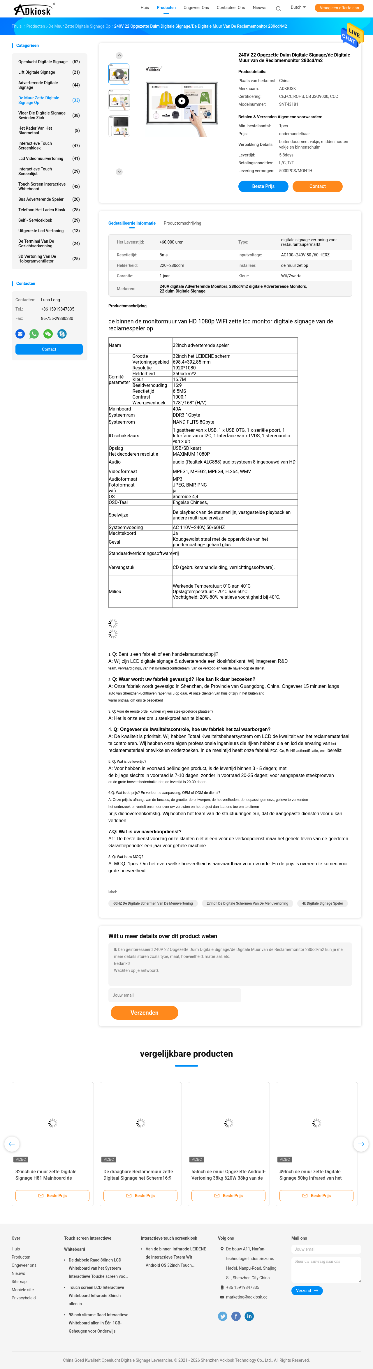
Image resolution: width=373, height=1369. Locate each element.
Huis (16, 1249)
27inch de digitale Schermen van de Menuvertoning (247, 903)
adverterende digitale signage (49, 85)
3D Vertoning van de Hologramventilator (49, 258)
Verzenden (145, 1012)
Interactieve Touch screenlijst (49, 171)
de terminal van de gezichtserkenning (49, 243)
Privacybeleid (24, 1298)
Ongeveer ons (24, 1265)
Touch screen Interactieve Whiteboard (49, 186)
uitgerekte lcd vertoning (49, 231)
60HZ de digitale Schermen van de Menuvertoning (153, 903)
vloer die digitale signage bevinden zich (49, 115)
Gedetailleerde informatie (132, 223)
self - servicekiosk (49, 220)
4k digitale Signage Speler (322, 903)
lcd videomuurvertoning (49, 158)
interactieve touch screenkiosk (49, 145)
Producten (21, 1257)
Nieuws (18, 1273)
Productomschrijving (182, 223)
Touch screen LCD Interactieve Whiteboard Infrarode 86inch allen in (96, 1295)
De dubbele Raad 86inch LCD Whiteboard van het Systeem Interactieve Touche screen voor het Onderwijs (98, 1269)
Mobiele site (23, 1289)
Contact (49, 349)
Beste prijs (263, 186)
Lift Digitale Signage (49, 72)
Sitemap (19, 1281)
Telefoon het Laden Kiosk (49, 210)
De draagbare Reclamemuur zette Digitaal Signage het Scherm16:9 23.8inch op (138, 1178)
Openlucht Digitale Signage (49, 62)
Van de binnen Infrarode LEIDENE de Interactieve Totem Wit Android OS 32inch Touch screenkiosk (176, 1258)
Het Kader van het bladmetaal (49, 130)
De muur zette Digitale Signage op (49, 100)
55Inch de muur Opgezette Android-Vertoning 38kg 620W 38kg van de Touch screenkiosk (228, 1178)
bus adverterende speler (49, 199)
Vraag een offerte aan (339, 8)
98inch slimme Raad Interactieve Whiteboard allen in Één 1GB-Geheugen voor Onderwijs (98, 1322)
